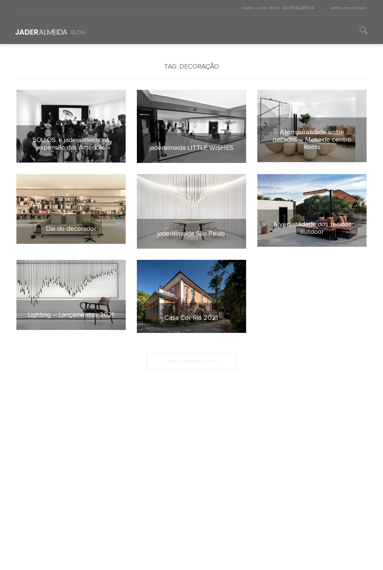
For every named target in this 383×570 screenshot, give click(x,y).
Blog (78, 32)
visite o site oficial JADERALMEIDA (278, 8)
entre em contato (348, 8)
